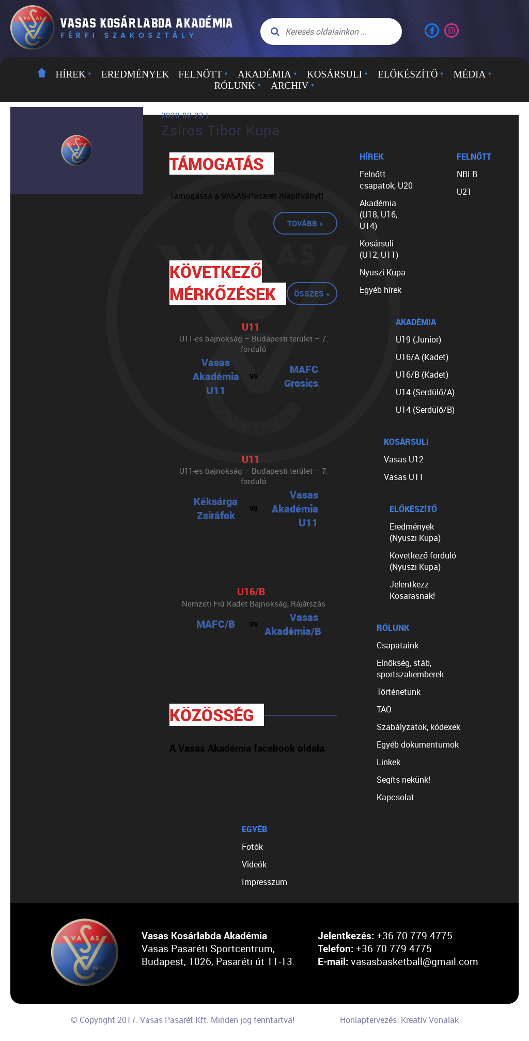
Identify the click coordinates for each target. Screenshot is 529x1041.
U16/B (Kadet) (422, 374)
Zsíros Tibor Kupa (220, 130)
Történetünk (399, 691)
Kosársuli (337, 74)
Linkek (388, 762)
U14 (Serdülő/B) (425, 409)
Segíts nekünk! (403, 779)
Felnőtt (203, 74)
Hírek (74, 74)
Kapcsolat (395, 797)
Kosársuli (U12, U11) (379, 249)
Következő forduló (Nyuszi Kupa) (423, 561)
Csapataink (397, 645)
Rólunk (238, 85)
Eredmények (135, 74)
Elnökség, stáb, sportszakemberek (410, 668)
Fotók (252, 846)
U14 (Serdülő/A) (425, 392)
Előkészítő (411, 74)
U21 (464, 191)
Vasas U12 (404, 459)
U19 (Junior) (418, 339)
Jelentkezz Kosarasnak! (412, 590)
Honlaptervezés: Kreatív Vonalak (399, 1020)
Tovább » (305, 223)
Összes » (312, 293)
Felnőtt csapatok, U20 (386, 179)
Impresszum (264, 882)
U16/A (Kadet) (422, 357)
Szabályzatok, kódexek (418, 727)
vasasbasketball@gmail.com (414, 961)
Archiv (293, 85)
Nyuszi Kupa (383, 272)
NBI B (467, 174)
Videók (254, 864)
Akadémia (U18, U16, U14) (378, 214)
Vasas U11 (404, 477)
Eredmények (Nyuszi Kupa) (415, 532)
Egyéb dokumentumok (418, 744)
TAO (384, 709)
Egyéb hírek (380, 290)
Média (473, 74)
